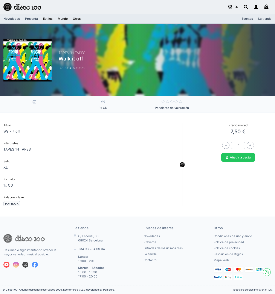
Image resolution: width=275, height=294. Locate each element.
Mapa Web (221, 260)
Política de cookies (227, 248)
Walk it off (11, 131)
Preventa (31, 18)
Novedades (11, 18)
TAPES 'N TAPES (17, 149)
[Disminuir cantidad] (225, 145)
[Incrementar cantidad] (250, 145)
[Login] (256, 7)
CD (8, 185)
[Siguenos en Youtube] (6, 264)
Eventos (247, 18)
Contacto (150, 260)
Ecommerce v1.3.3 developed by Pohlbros (88, 289)
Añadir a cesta (238, 157)
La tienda (265, 18)
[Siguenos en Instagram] (16, 264)
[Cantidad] (238, 145)
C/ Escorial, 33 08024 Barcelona (90, 238)
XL (5, 167)
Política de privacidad (229, 242)
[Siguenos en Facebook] (35, 264)
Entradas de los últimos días (163, 248)
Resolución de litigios (228, 254)
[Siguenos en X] (25, 264)
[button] (233, 7)
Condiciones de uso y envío (233, 236)
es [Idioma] (233, 6)
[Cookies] (267, 272)
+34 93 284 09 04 (91, 249)
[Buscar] (246, 7)
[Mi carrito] (266, 7)
